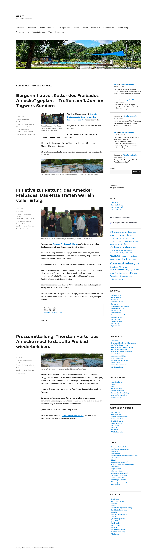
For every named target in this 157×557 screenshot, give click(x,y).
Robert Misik (115, 319)
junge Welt (114, 521)
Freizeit (76, 28)
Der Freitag (115, 499)
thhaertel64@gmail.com (53, 312)
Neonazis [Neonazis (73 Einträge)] (123, 256)
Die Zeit (113, 506)
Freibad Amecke (21, 368)
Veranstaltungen (38, 32)
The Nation (115, 534)
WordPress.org (116, 209)
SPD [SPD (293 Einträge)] (131, 273)
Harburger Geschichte (118, 356)
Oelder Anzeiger (116, 389)
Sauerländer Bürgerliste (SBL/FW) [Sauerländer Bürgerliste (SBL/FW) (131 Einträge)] (122, 270)
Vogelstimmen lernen (118, 477)
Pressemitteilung (28, 131)
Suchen (112, 169)
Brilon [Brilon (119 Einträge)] (112, 235)
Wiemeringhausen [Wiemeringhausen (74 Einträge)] (127, 276)
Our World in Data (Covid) (119, 462)
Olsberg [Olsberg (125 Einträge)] (134, 256)
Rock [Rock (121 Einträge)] (137, 264)
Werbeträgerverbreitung (119, 482)
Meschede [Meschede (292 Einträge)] (115, 255)
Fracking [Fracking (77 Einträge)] (131, 241)
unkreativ (114, 430)
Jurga (113, 384)
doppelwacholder (116, 382)
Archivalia (114, 341)
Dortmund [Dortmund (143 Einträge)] (114, 241)
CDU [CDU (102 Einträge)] (116, 235)
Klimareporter (116, 453)
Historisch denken (117, 358)
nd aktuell (114, 527)
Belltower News (116, 295)
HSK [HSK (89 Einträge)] (134, 248)
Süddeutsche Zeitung (118, 532)
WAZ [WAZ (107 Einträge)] (135, 273)
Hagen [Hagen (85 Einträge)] (112, 244)
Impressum (95, 28)
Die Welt (114, 503)
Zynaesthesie (115, 326)
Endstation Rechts (117, 302)
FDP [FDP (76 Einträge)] (120, 241)
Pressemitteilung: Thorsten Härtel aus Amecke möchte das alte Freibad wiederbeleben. (57, 341)
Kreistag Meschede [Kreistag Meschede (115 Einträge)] (125, 253)
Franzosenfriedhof (46, 28)
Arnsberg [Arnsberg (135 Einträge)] (128, 232)
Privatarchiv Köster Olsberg (120, 393)
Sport (32, 124)
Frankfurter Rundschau (119, 510)
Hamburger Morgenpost (119, 514)
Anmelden (114, 203)
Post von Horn (116, 313)
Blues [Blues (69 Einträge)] (134, 232)
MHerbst (114, 386)
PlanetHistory (115, 363)
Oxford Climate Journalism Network (123, 464)
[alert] (125, 223)
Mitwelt (113, 460)
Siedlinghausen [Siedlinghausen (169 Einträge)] (121, 273)
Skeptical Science (117, 471)
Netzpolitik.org (116, 310)
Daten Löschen (22, 32)
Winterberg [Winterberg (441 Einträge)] (116, 279)
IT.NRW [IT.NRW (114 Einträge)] (112, 250)
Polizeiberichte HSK (117, 391)
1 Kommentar (20, 373)
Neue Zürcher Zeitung (118, 530)
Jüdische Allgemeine (118, 519)
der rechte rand (116, 297)
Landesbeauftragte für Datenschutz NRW (124, 456)
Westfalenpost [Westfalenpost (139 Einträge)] (115, 276)
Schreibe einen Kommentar (25, 134)
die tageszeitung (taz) (118, 501)
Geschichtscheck (116, 354)
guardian (114, 512)
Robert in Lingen (116, 317)
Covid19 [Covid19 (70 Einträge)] (122, 239)
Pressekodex (115, 467)
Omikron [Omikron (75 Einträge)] (112, 259)
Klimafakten (115, 451)
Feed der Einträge (117, 205)
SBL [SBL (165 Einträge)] (137, 270)
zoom (20, 15)
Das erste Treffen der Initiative (65, 244)
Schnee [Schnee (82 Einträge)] (112, 273)
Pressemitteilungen (22, 124)
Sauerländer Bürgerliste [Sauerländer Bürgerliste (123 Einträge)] (118, 267)
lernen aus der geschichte (119, 360)
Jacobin (113, 516)
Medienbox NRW (116, 458)
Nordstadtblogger (117, 421)
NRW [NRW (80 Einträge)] (128, 256)
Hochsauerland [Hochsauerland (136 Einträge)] (127, 244)
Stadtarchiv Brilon (117, 367)
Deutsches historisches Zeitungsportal (123, 343)
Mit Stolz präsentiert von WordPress (43, 548)
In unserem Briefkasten (24, 214)
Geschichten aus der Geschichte (121, 352)
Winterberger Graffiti (127, 85)
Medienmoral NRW (117, 308)
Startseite (20, 28)
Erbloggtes (114, 304)
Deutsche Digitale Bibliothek (120, 447)
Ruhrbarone (115, 425)
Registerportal (116, 469)
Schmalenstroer (116, 397)
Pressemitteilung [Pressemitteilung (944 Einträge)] (122, 263)
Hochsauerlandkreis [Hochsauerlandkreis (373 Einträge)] (121, 247)
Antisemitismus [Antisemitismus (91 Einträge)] (119, 232)
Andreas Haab (115, 412)
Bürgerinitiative (21, 127)
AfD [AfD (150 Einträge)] (111, 232)
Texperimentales (116, 321)
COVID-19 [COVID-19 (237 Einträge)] (114, 238)
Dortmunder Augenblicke (119, 417)
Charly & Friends (116, 414)
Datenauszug (122, 28)
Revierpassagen (116, 423)
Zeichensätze (115, 484)
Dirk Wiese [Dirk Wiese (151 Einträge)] (129, 239)
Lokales (27, 122)
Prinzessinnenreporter (118, 315)
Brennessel (31, 28)
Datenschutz (108, 28)
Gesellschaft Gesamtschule (120, 449)
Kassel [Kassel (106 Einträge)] (118, 250)
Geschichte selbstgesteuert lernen (122, 347)
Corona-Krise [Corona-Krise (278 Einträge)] (126, 235)
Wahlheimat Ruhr (117, 432)
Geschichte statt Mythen (119, 349)
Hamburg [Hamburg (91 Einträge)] (117, 244)
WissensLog (115, 324)
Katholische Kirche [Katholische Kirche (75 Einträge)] (126, 250)
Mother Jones (115, 525)
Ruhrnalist (114, 428)
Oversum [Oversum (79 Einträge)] (118, 259)
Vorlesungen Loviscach (118, 480)
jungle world (115, 523)
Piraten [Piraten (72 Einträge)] (134, 259)
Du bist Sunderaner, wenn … (72, 415)
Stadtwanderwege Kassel (119, 473)
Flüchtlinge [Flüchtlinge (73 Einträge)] (125, 241)
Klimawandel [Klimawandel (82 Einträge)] (114, 253)
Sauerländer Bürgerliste (119, 395)
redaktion (19, 114)
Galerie (85, 28)
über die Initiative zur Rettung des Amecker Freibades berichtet (82, 117)
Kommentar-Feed (117, 207)
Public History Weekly (118, 365)
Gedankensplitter (117, 419)
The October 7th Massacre (119, 475)
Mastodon (59, 32)
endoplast (114, 300)
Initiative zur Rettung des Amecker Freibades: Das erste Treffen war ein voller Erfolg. (55, 195)
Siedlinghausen (63, 28)
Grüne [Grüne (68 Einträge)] (136, 241)
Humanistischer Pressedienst (120, 306)
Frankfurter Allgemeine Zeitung (121, 508)
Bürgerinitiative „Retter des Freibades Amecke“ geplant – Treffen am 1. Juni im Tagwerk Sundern (59, 100)
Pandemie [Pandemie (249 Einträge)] (127, 259)
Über (50, 32)
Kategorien (113, 186)
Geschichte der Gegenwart (119, 345)
